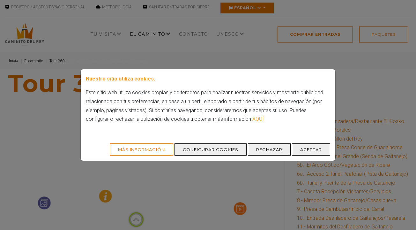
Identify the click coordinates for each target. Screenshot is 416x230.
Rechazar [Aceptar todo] (269, 149)
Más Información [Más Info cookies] (141, 149)
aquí (258, 119)
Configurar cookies (211, 149)
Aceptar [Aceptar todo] (311, 149)
